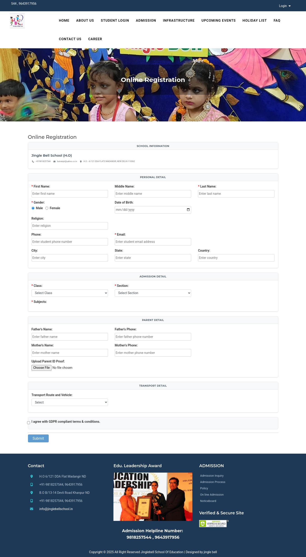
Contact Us (70, 39)
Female (55, 208)
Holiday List (255, 21)
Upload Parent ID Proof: (48, 361)
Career (95, 39)
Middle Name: (124, 186)
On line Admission (212, 494)
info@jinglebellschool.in (56, 509)
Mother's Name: (43, 345)
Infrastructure (179, 21)
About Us (85, 21)
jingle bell (210, 552)
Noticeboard (208, 501)
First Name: (41, 186)
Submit (38, 438)
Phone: (36, 234)
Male (39, 208)
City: (35, 250)
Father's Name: (42, 329)
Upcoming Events (219, 21)
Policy (204, 488)
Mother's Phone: (126, 345)
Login (285, 6)
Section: (122, 286)
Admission (146, 21)
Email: (120, 234)
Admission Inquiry (211, 475)
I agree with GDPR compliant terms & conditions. (66, 421)
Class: (37, 286)
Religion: (38, 218)
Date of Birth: (124, 202)
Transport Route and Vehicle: (52, 395)
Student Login (115, 21)
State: (119, 250)
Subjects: (39, 302)
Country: (204, 250)
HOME (64, 21)
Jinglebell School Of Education (162, 552)
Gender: (38, 202)
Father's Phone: (125, 329)
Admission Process (212, 482)
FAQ (277, 21)
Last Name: (207, 186)
